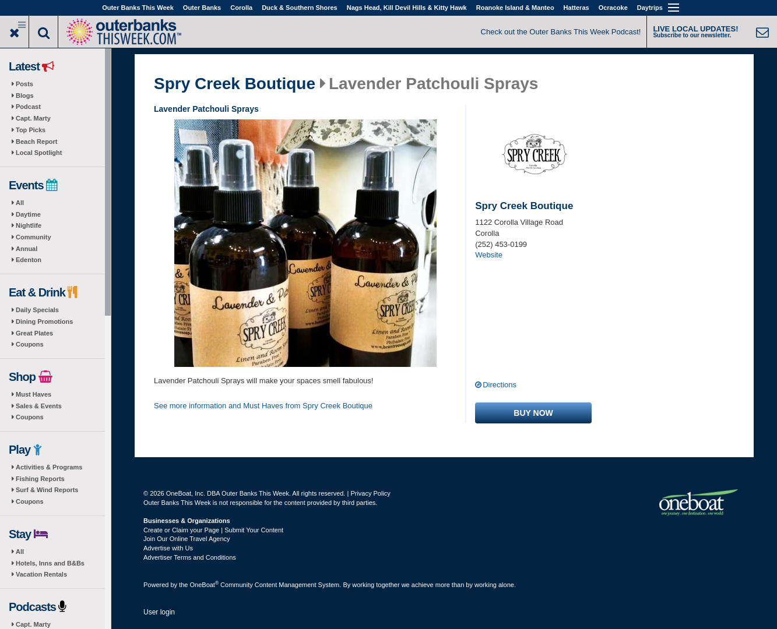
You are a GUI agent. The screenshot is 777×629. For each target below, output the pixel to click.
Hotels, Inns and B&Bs (50, 563)
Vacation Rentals (41, 574)
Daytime (28, 214)
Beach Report (37, 141)
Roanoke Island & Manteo (515, 7)
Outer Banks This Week (138, 7)
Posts (24, 83)
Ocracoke (613, 7)
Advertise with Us (168, 548)
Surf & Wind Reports (47, 489)
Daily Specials (37, 309)
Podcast (28, 106)
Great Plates (34, 333)
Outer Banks (202, 7)
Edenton (28, 259)
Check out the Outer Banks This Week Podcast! (561, 31)
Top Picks (30, 129)
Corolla (241, 7)
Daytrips (650, 7)
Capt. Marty (33, 118)
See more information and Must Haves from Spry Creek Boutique (263, 405)
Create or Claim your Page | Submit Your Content (213, 529)
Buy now (533, 413)
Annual (26, 248)
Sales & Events (39, 405)
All (20, 202)
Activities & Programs (49, 467)
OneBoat (204, 584)
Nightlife (28, 225)
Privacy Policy (370, 493)
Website (488, 254)
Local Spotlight (39, 152)
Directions (499, 384)
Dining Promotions (44, 321)
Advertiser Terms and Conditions (189, 557)
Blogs (25, 95)
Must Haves (33, 394)
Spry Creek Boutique (234, 84)
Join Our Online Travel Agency (186, 538)
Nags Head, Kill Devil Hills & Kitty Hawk (407, 7)
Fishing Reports (40, 478)
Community (33, 237)
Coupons (30, 344)
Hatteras (576, 7)
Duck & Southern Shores (299, 7)
